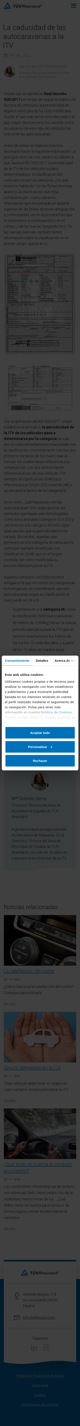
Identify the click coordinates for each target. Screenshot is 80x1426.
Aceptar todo (40, 733)
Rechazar (40, 761)
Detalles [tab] (42, 660)
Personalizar (40, 746)
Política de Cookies (56, 712)
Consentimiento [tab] (17, 660)
